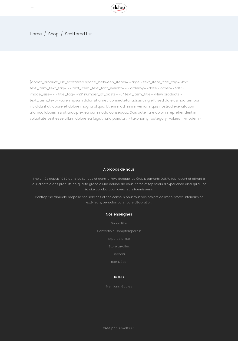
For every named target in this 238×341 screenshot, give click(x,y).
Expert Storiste (119, 238)
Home (36, 34)
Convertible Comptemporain (119, 231)
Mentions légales (119, 286)
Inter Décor (119, 262)
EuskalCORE (126, 328)
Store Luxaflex (119, 246)
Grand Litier (119, 223)
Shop (53, 34)
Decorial (119, 254)
